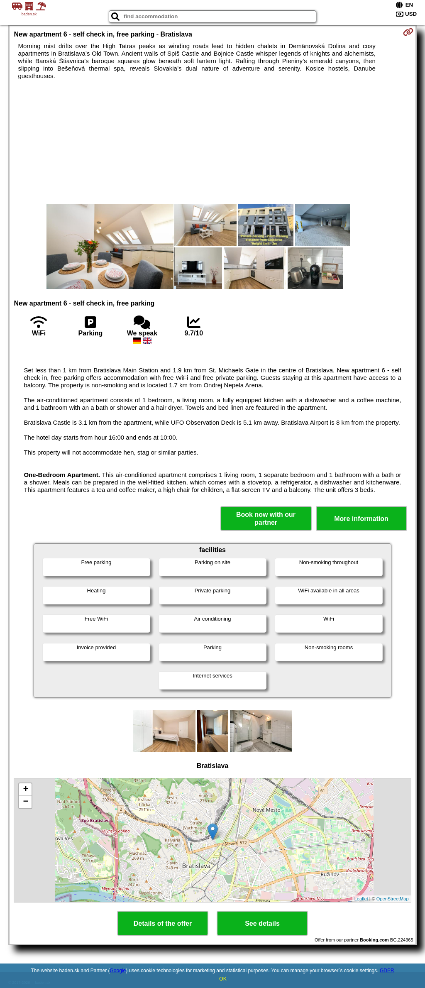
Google (118, 970)
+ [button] (25, 789)
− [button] (25, 802)
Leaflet (361, 898)
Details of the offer (163, 923)
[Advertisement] (212, 142)
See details (262, 923)
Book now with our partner (266, 518)
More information (361, 518)
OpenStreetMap (392, 898)
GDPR (387, 970)
